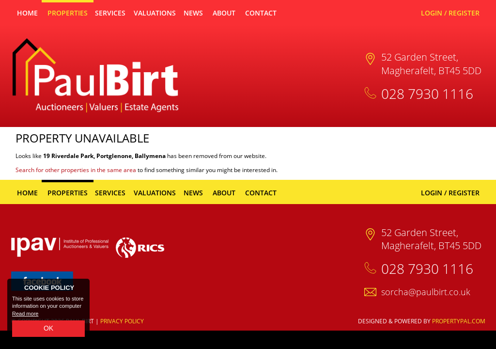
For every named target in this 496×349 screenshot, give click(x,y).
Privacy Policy (122, 321)
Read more (25, 314)
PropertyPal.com (458, 321)
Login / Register (450, 12)
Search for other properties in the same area (76, 170)
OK (48, 328)
